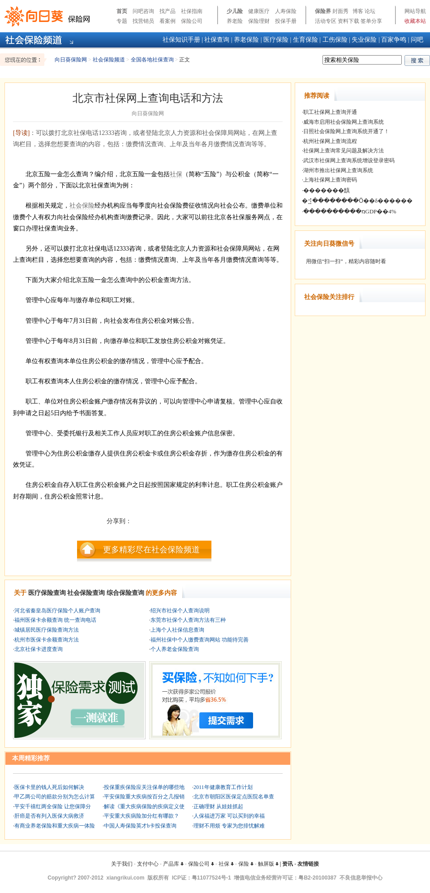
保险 (246, 864)
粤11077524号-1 (211, 878)
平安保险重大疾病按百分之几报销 (144, 796)
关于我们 (122, 864)
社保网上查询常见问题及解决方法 (343, 150)
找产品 (167, 11)
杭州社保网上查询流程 (330, 141)
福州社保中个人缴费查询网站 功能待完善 (199, 640)
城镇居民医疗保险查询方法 (46, 630)
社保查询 (216, 39)
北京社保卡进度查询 (38, 649)
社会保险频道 (109, 59)
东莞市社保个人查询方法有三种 (188, 620)
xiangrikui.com (126, 878)
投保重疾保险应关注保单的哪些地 (144, 787)
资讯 (287, 864)
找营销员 (143, 21)
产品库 (173, 864)
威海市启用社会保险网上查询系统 (343, 122)
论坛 (370, 11)
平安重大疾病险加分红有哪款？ (141, 816)
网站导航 (415, 11)
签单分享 (371, 21)
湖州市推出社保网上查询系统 (338, 170)
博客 (358, 11)
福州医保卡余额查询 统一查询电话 (55, 620)
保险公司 (191, 21)
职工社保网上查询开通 (330, 112)
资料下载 (348, 21)
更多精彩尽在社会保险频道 (151, 549)
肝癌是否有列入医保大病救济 (49, 816)
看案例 (167, 21)
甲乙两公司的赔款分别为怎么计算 (54, 796)
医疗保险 (275, 39)
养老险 (235, 21)
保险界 (323, 11)
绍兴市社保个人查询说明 (180, 610)
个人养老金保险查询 (174, 649)
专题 (121, 21)
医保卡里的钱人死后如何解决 (49, 787)
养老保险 (246, 39)
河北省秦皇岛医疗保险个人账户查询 (57, 610)
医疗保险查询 (47, 593)
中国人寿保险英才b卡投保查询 (140, 826)
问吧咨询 (143, 11)
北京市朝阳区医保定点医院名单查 (234, 796)
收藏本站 (415, 21)
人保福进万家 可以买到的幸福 (229, 816)
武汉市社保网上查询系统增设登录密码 (349, 160)
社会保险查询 (86, 593)
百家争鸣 (393, 39)
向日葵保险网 (71, 59)
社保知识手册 (181, 39)
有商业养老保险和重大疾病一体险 (54, 826)
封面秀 (340, 11)
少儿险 (235, 11)
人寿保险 (286, 11)
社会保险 (82, 205)
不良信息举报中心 (361, 878)
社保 (176, 174)
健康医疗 (259, 11)
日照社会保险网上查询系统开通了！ (346, 131)
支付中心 (148, 864)
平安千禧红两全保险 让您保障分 (52, 806)
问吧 (417, 39)
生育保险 (305, 39)
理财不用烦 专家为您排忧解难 (229, 826)
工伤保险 (335, 39)
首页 (121, 11)
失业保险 (364, 39)
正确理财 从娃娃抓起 (218, 806)
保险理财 (259, 21)
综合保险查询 (125, 593)
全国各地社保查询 (152, 59)
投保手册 (286, 21)
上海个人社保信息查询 (177, 630)
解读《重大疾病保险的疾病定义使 (144, 806)
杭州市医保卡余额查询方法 (46, 640)
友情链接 (308, 864)
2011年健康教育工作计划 (223, 787)
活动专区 (325, 21)
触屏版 (268, 864)
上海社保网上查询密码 (330, 180)
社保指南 (191, 11)
